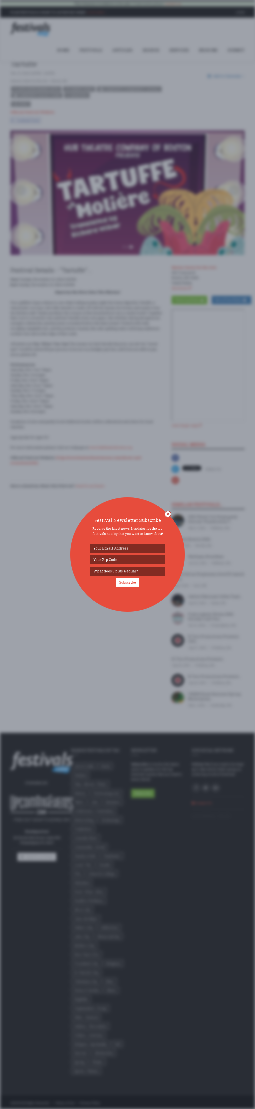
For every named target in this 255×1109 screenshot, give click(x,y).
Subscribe (127, 582)
